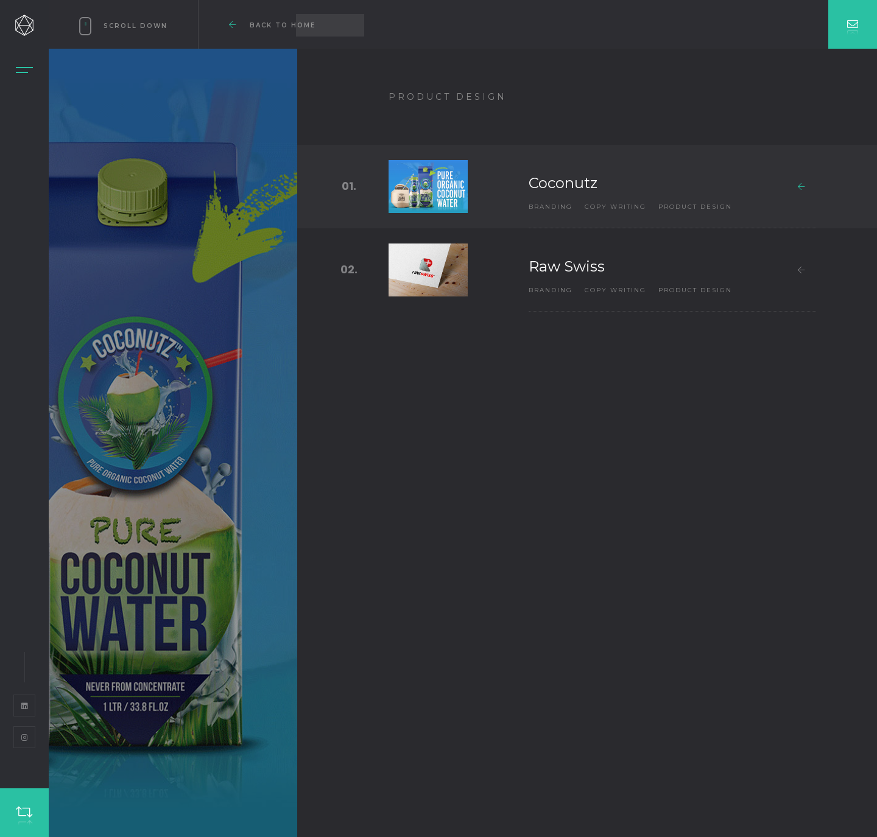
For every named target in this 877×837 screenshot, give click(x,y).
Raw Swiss (567, 266)
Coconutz (563, 183)
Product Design (695, 207)
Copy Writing (615, 207)
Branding (550, 207)
